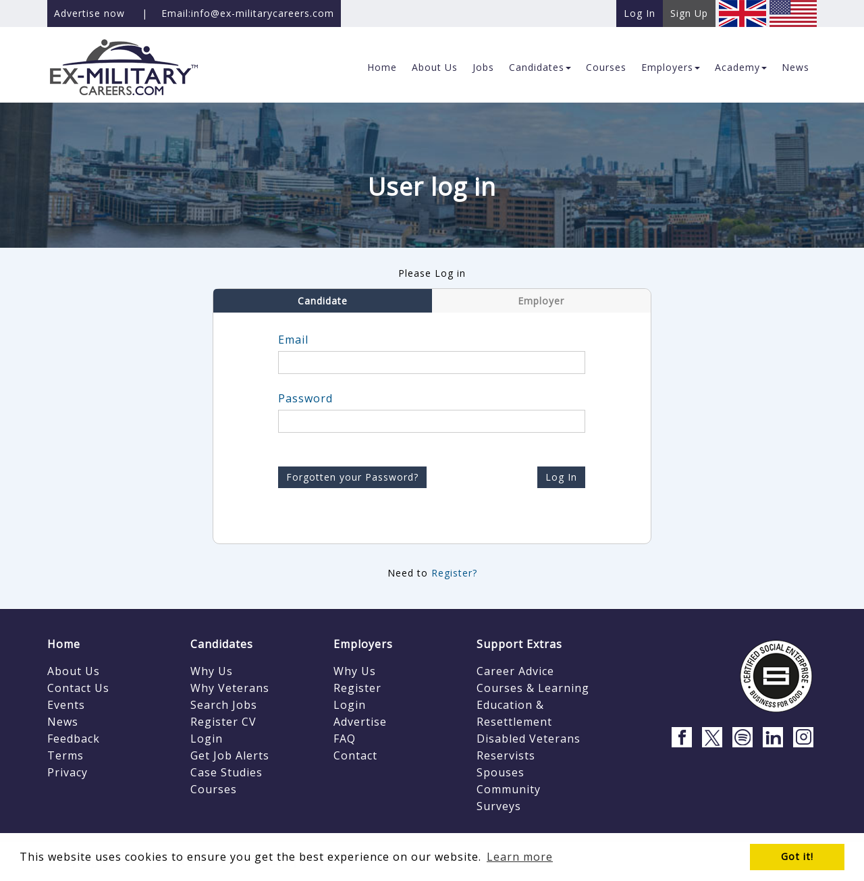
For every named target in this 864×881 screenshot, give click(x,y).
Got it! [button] (797, 856)
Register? (454, 572)
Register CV (223, 721)
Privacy (67, 772)
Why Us (211, 671)
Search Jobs (223, 704)
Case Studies (226, 772)
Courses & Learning (533, 687)
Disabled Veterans (528, 738)
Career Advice (515, 671)
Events (66, 704)
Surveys (499, 806)
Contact (355, 755)
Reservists (506, 755)
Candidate (323, 300)
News (62, 721)
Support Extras (519, 644)
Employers (363, 644)
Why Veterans (229, 687)
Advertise (360, 721)
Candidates (221, 644)
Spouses (500, 772)
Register (357, 687)
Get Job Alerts (229, 755)
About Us (73, 671)
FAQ (344, 738)
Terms (65, 755)
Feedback (73, 738)
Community (509, 789)
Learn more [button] (520, 856)
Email (293, 339)
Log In (561, 477)
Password (305, 398)
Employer (541, 300)
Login (206, 738)
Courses (213, 789)
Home (63, 644)
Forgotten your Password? (352, 477)
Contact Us (78, 687)
